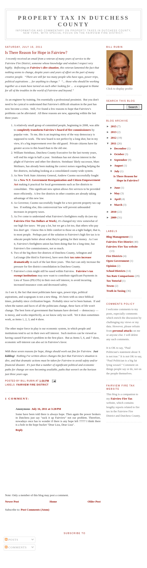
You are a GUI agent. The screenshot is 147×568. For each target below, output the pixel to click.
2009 (114, 217)
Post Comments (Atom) (35, 509)
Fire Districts (114, 256)
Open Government (117, 260)
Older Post (94, 501)
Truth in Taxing (115, 290)
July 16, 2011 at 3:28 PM (46, 409)
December (120, 148)
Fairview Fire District (32, 385)
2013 (114, 132)
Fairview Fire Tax (121, 398)
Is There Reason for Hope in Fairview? (36, 52)
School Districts (115, 270)
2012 (114, 137)
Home (53, 501)
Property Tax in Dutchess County (73, 21)
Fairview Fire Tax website (122, 246)
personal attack (122, 330)
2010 (114, 211)
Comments (16, 547)
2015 (114, 126)
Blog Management (117, 236)
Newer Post (12, 501)
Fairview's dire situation (44, 67)
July (117, 171)
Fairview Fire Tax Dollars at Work (35, 221)
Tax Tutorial (114, 280)
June (117, 187)
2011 (114, 143)
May (117, 193)
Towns (110, 285)
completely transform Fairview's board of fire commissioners (54, 129)
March (118, 204)
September (121, 159)
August (119, 165)
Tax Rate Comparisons (120, 276)
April (117, 199)
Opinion (111, 265)
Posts (11, 539)
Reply (19, 430)
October (119, 154)
